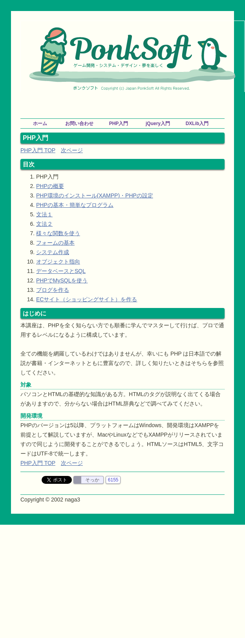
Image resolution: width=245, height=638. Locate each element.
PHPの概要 (50, 186)
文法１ (44, 214)
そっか (92, 480)
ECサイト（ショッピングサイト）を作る (86, 299)
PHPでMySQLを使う (62, 280)
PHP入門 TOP (37, 150)
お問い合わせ (79, 123)
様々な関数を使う (58, 233)
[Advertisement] (133, 104)
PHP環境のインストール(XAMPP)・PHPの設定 (94, 195)
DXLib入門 (197, 123)
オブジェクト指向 (58, 261)
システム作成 (52, 252)
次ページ (72, 150)
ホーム (40, 123)
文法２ (44, 224)
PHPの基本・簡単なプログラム (74, 205)
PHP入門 (118, 123)
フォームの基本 (55, 243)
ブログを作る (52, 290)
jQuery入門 (158, 123)
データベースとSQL (61, 271)
